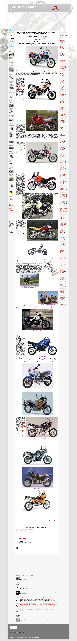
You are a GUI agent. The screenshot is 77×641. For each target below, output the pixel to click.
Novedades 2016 (63, 193)
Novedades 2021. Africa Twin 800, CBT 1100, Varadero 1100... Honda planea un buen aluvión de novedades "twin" (37, 599)
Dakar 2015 (62, 74)
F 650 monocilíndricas (22, 293)
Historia (21, 530)
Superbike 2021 (62, 266)
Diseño (61, 88)
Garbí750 (61, 108)
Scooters (61, 245)
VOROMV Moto (23, 7)
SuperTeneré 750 (20, 67)
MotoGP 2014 (62, 157)
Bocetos (25, 12)
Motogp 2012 (62, 155)
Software (61, 250)
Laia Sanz (61, 126)
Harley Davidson (62, 114)
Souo (61, 252)
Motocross (62, 148)
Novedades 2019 (63, 196)
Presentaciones (62, 224)
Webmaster (62, 300)
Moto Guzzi (62, 143)
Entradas (11, 626)
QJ (60, 229)
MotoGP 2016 (62, 160)
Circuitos (61, 59)
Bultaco (61, 52)
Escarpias (10, 206)
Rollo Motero (62, 238)
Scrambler (61, 246)
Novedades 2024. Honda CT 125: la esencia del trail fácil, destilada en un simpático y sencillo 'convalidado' (36, 614)
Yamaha (61, 303)
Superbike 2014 (62, 258)
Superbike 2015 (62, 259)
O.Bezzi (61, 207)
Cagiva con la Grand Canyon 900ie (32, 360)
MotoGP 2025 (62, 170)
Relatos (17, 12)
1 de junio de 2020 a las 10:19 (23, 538)
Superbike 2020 (62, 265)
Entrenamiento (62, 94)
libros (61, 127)
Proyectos (61, 225)
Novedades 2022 (63, 200)
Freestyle (61, 107)
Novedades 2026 (63, 204)
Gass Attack (11, 199)
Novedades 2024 (63, 202)
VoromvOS (62, 298)
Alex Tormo (62, 40)
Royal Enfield (62, 239)
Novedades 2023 (63, 201)
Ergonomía (61, 96)
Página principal (11, 12)
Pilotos (61, 218)
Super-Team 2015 (63, 253)
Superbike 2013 (62, 257)
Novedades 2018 (63, 195)
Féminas (61, 100)
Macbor (61, 133)
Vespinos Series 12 (63, 287)
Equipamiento (62, 95)
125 (61, 36)
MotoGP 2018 (62, 162)
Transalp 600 (19, 117)
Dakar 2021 (62, 81)
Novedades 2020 (63, 197)
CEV (61, 54)
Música (61, 180)
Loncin (61, 128)
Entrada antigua (54, 556)
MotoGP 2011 (62, 154)
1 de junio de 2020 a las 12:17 (23, 550)
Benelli (61, 46)
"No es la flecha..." (63, 35)
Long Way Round (27, 304)
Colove (61, 61)
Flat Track (61, 102)
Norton (61, 187)
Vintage (61, 292)
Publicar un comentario (21, 552)
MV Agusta (62, 182)
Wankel (61, 299)
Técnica (21, 12)
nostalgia (61, 188)
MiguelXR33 (24, 530)
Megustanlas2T (11, 205)
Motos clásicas (62, 176)
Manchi (61, 134)
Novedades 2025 (63, 203)
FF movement (62, 101)
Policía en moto (62, 222)
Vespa (61, 285)
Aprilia (61, 42)
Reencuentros (62, 231)
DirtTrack (61, 87)
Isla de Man (62, 121)
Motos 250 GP (62, 175)
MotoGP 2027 (62, 173)
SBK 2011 (61, 244)
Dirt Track (61, 86)
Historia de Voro (62, 116)
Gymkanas (61, 113)
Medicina (61, 136)
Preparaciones (62, 223)
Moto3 (61, 147)
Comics (61, 62)
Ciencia (61, 56)
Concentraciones (62, 67)
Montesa (61, 142)
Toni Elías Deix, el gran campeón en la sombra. (23, 596)
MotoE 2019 (62, 150)
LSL (60, 129)
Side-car (61, 249)
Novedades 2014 (63, 190)
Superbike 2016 (62, 260)
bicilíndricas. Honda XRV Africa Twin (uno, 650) (40, 520)
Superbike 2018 (62, 263)
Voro (61, 296)
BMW (61, 47)
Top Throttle (62, 277)
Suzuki (61, 272)
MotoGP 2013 (62, 156)
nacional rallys (62, 183)
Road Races (62, 236)
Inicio (38, 556)
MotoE (61, 149)
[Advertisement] (37, 22)
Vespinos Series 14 (63, 290)
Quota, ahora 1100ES (21, 352)
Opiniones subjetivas (63, 208)
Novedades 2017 (63, 194)
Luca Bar (61, 130)
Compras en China (63, 66)
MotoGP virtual (62, 174)
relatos (61, 233)
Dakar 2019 (62, 79)
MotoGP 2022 (62, 167)
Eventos (61, 99)
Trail (26, 530)
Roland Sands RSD (63, 237)
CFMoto (61, 55)
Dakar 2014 (62, 73)
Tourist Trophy (62, 278)
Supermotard (62, 271)
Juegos (61, 122)
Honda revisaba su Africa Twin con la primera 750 (20, 69)
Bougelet (61, 49)
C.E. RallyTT (62, 53)
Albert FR (10, 219)
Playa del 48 (62, 219)
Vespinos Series (62, 286)
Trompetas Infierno (63, 283)
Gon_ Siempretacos (11, 210)
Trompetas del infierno (11, 208)
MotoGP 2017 (62, 161)
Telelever (24, 261)
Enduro (61, 93)
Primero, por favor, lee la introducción (37, 44)
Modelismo (62, 141)
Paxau (10, 198)
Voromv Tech (62, 297)
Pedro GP (10, 211)
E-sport (61, 90)
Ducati (61, 89)
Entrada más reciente (20, 556)
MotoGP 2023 (62, 168)
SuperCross (62, 270)
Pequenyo (61, 216)
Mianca (10, 200)
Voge (61, 293)
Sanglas (61, 243)
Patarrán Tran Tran (63, 211)
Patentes (61, 212)
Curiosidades (62, 69)
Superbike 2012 (62, 256)
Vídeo (61, 291)
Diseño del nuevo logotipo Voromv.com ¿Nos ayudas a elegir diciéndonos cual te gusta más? (34, 591)
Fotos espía (62, 106)
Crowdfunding (62, 68)
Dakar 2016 (62, 75)
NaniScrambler (62, 184)
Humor (61, 119)
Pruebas (61, 226)
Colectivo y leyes (62, 60)
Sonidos (61, 251)
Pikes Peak (62, 217)
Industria (61, 120)
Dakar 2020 (62, 80)
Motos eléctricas (62, 177)
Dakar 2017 (62, 76)
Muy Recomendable (63, 181)
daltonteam (62, 83)
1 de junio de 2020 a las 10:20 (23, 543)
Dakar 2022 (62, 82)
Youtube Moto (62, 304)
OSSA (61, 210)
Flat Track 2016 (62, 103)
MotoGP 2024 (62, 169)
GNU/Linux (61, 110)
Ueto (10, 204)
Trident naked (34, 358)
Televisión (61, 276)
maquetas (61, 135)
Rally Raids (61, 230)
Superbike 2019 (62, 264)
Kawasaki (61, 123)
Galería (29, 12)
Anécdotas (62, 41)
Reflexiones (62, 232)
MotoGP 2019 (62, 163)
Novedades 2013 (63, 189)
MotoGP (61, 153)
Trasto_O (61, 280)
